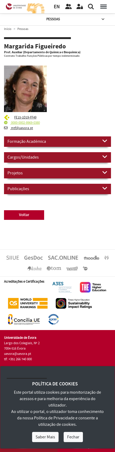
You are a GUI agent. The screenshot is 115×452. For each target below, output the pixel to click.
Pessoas (75, 19)
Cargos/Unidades (57, 157)
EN (57, 6)
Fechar (73, 437)
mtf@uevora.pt (18, 128)
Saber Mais (45, 437)
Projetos (57, 173)
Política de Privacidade (54, 418)
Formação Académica (57, 141)
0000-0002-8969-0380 (22, 122)
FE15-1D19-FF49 (25, 117)
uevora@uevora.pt (17, 353)
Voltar (24, 214)
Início (7, 29)
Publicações (57, 188)
